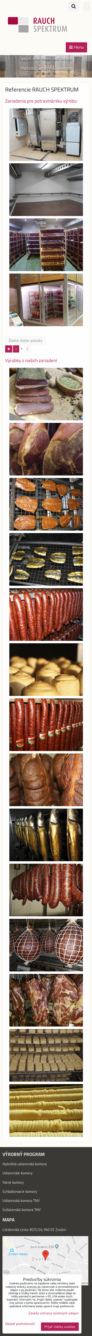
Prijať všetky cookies (59, 1326)
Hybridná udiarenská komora (24, 1164)
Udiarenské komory (17, 1173)
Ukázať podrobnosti (20, 1324)
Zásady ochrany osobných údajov (53, 1313)
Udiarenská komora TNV (21, 1200)
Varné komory (13, 1182)
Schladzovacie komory (19, 1191)
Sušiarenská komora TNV (21, 1209)
